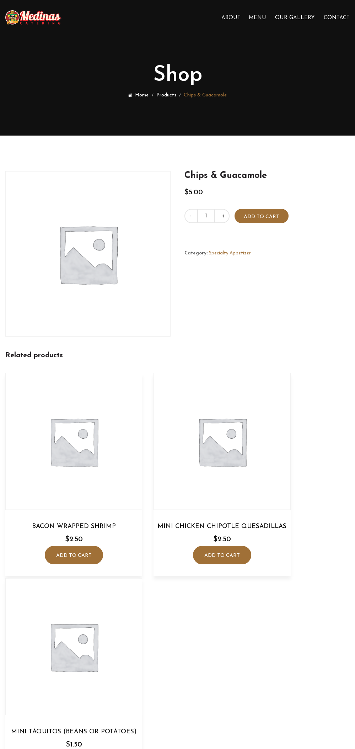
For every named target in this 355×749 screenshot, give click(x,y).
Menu (257, 18)
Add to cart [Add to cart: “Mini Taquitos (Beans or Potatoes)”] (296, 541)
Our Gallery (295, 18)
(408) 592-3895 (182, 660)
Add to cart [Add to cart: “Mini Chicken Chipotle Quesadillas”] (177, 541)
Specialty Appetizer (230, 252)
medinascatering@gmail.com (182, 673)
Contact (337, 18)
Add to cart (262, 217)
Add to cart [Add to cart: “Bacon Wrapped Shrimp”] (58, 524)
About (231, 18)
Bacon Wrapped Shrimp (58, 495)
